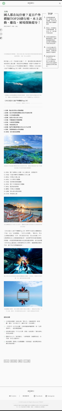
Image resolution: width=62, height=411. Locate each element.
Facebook (38, 396)
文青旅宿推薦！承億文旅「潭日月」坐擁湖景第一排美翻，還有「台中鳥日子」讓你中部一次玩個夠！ (23, 322)
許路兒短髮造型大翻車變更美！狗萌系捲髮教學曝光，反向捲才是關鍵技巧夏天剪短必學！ (51, 40)
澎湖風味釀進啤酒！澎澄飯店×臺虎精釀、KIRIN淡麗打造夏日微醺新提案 (51, 20)
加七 (17, 26)
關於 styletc (12, 396)
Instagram (49, 396)
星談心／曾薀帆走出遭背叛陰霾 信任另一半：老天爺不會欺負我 (51, 30)
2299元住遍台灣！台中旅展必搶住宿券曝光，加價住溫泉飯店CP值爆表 (51, 49)
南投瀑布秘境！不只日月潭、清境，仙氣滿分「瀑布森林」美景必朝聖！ (24, 332)
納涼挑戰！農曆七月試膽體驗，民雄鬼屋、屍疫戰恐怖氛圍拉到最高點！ (23, 342)
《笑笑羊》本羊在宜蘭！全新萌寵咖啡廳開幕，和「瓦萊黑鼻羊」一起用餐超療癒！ (23, 327)
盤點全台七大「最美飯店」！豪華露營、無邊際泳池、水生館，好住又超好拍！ (23, 337)
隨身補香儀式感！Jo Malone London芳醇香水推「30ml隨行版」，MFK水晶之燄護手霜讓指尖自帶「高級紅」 (51, 61)
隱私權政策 (26, 396)
